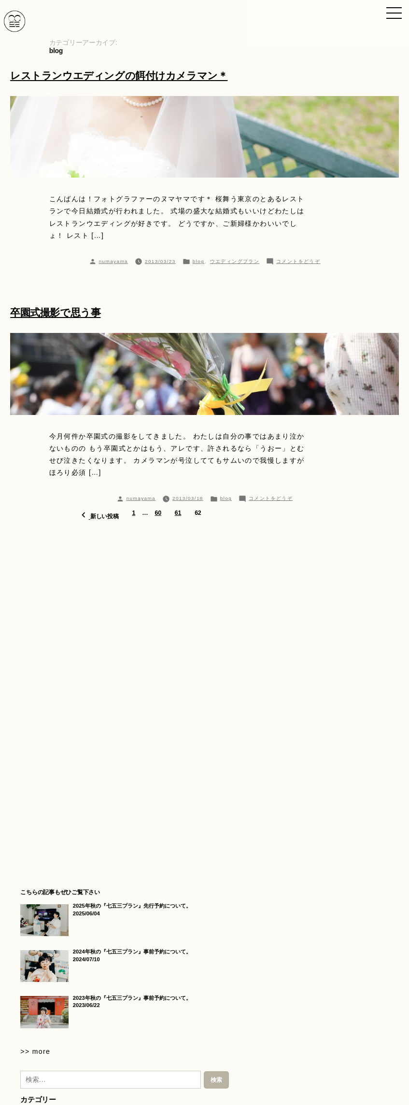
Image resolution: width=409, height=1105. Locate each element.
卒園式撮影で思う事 (55, 312)
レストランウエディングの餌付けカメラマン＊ (118, 75)
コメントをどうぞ (298, 261)
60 (158, 513)
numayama (113, 261)
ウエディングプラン (235, 261)
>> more (35, 1051)
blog (198, 261)
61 (178, 513)
